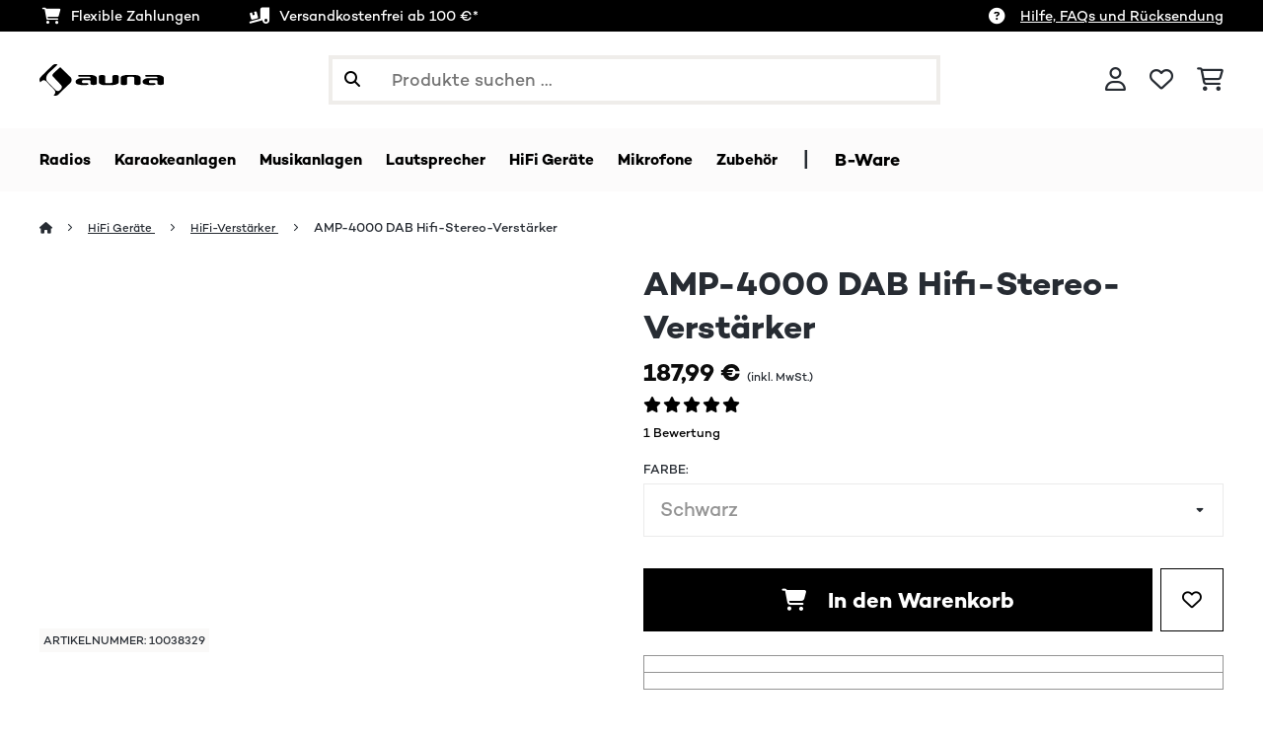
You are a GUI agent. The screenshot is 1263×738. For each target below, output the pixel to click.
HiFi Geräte (127, 228)
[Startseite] (64, 228)
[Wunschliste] (1161, 80)
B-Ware (956, 160)
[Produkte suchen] (634, 80)
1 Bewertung (681, 433)
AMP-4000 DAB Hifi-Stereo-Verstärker (457, 228)
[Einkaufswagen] (1210, 80)
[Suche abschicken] (352, 80)
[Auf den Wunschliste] (1192, 600)
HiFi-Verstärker (248, 228)
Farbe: (666, 470)
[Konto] (1115, 80)
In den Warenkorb (897, 601)
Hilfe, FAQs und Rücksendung (1122, 16)
